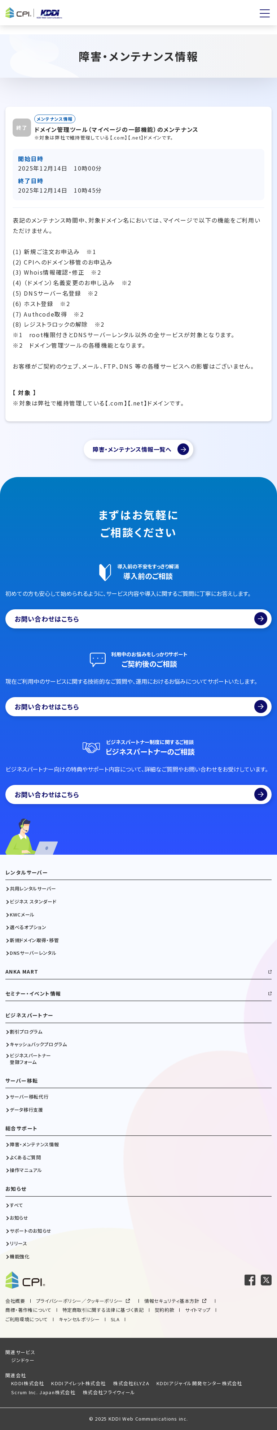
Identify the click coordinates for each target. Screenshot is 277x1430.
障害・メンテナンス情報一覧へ (132, 449)
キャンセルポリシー (79, 1319)
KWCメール (22, 914)
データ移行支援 (26, 1110)
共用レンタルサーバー (33, 888)
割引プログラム (26, 1032)
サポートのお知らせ (31, 1231)
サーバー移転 (21, 1080)
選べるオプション (28, 927)
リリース (18, 1243)
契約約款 (165, 1309)
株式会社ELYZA (131, 1383)
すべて (16, 1205)
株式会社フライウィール (109, 1392)
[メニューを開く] (265, 13)
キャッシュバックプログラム (38, 1044)
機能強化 (20, 1256)
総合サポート (21, 1128)
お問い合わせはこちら (140, 618)
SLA (115, 1319)
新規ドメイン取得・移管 (34, 940)
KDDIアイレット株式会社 (78, 1383)
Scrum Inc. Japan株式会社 (43, 1392)
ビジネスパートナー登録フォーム (30, 1058)
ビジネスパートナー (29, 1015)
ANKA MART (22, 971)
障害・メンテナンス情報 (34, 1144)
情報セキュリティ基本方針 (171, 1300)
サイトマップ (198, 1309)
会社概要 (15, 1300)
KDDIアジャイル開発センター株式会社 (199, 1383)
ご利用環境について (26, 1319)
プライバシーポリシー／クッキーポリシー (79, 1300)
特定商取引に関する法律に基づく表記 (103, 1309)
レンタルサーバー (26, 872)
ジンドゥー (23, 1360)
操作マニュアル (26, 1170)
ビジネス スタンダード (33, 901)
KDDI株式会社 (27, 1383)
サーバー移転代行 (29, 1097)
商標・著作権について (28, 1309)
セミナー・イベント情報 (33, 993)
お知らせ (16, 1188)
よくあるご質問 (25, 1157)
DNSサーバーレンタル (33, 953)
